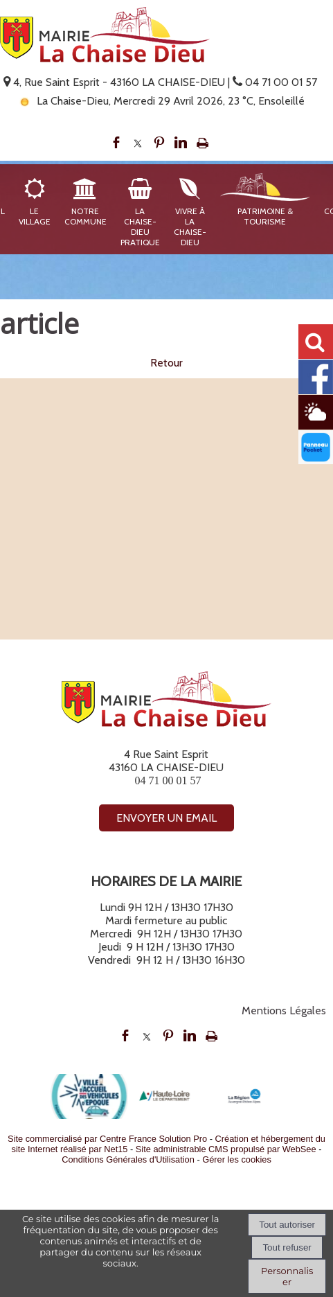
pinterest (159, 142)
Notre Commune (85, 216)
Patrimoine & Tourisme (265, 216)
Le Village (35, 216)
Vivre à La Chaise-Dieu (190, 226)
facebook (116, 142)
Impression (202, 142)
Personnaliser (287, 1276)
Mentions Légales (284, 1010)
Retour (166, 362)
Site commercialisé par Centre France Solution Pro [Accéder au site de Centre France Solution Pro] (107, 1138)
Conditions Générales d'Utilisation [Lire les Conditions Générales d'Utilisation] (128, 1159)
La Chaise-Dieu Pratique (140, 226)
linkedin (180, 142)
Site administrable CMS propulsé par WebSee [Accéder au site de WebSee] (226, 1149)
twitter (137, 142)
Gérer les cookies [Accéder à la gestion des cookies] (236, 1159)
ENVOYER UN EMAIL (166, 817)
